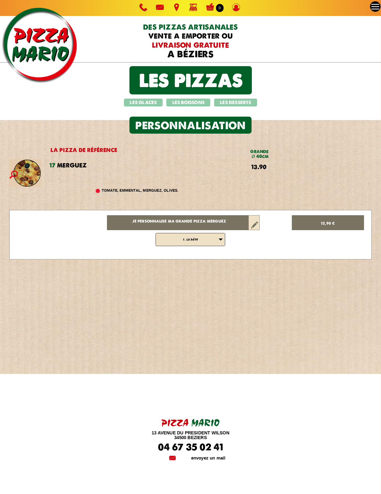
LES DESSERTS (235, 102)
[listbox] (190, 239)
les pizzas (190, 80)
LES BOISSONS (188, 102)
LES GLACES (143, 102)
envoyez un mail (208, 458)
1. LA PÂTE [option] (190, 239)
